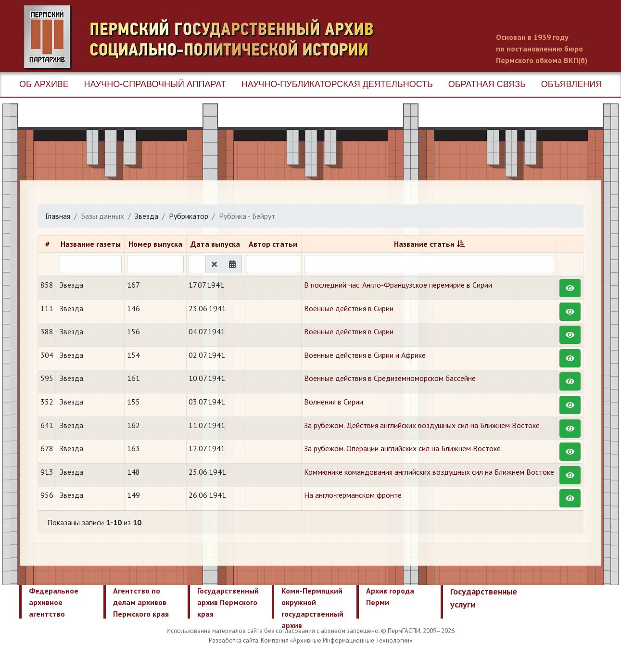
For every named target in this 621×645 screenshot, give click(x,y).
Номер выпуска (155, 244)
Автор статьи (273, 244)
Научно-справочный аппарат (155, 84)
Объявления (571, 84)
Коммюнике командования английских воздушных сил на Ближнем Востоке (429, 472)
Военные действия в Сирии (348, 308)
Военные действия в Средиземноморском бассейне (390, 378)
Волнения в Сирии (333, 401)
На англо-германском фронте (353, 495)
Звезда (146, 216)
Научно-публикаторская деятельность (337, 84)
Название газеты (91, 244)
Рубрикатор (188, 216)
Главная (57, 216)
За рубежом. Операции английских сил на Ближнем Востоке (402, 448)
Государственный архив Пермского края (228, 602)
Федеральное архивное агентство (53, 602)
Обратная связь (487, 84)
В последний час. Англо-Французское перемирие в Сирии (398, 285)
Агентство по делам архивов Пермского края (141, 602)
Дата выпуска (215, 244)
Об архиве (44, 84)
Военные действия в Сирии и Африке (365, 355)
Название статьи (424, 244)
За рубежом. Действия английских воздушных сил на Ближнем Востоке (422, 425)
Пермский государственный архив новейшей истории (204, 37)
